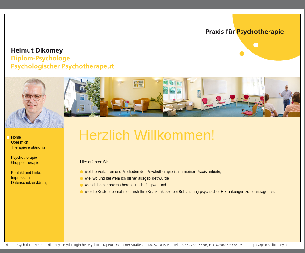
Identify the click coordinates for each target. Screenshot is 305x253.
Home (16, 137)
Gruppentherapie (25, 162)
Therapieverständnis (28, 147)
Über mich (19, 142)
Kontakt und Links (26, 172)
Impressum (20, 177)
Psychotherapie (24, 157)
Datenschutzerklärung (29, 183)
